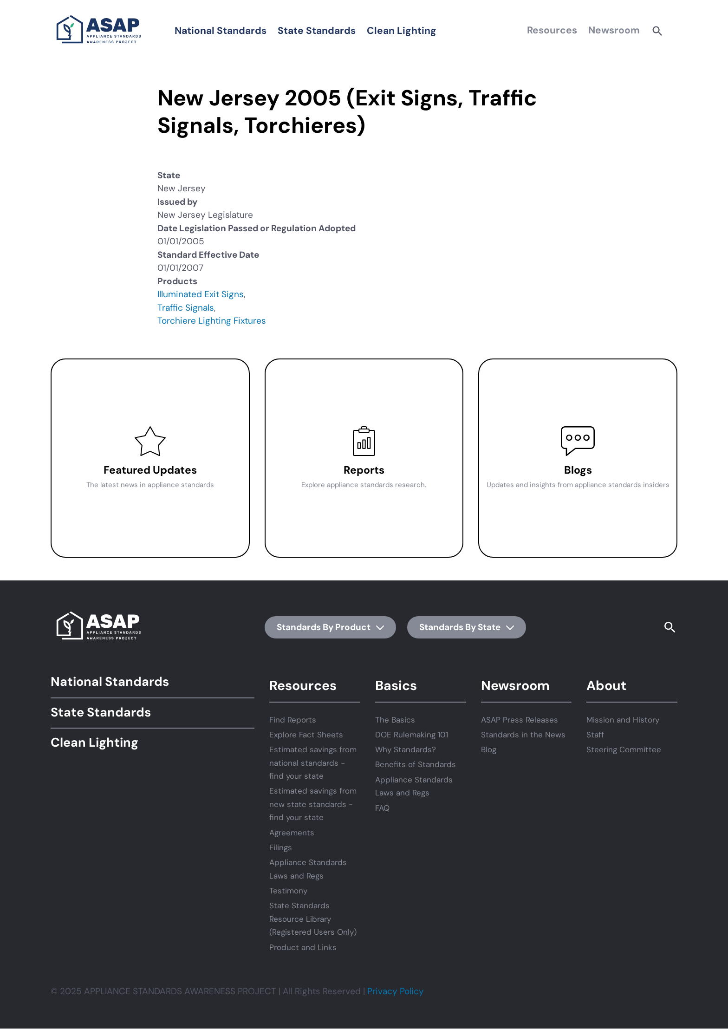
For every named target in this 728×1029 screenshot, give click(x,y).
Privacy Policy (395, 991)
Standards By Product (330, 627)
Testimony (288, 891)
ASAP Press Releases (519, 720)
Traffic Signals (185, 307)
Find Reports (292, 720)
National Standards (220, 30)
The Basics (395, 720)
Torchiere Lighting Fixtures (211, 320)
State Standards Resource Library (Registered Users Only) (313, 918)
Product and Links (303, 947)
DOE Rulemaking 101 (411, 734)
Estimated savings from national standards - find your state (313, 762)
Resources (552, 30)
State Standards (317, 30)
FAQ (382, 808)
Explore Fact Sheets (306, 734)
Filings (280, 847)
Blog (488, 749)
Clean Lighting (401, 30)
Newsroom (614, 30)
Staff (595, 734)
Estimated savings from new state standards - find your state (313, 804)
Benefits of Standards (415, 764)
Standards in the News (523, 734)
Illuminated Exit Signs (200, 294)
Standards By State (466, 627)
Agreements (291, 832)
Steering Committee (623, 749)
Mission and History (622, 720)
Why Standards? (405, 749)
